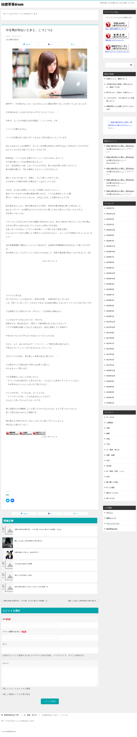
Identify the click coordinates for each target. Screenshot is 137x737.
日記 (108, 460)
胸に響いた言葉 (112, 482)
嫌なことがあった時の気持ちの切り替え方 (28, 541)
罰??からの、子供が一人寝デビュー (119, 92)
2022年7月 (110, 208)
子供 (108, 444)
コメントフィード (112, 523)
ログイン (109, 512)
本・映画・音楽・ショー (115, 471)
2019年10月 (110, 251)
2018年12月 (110, 273)
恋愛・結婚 (110, 455)
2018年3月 (110, 306)
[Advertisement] (49, 277)
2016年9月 (110, 381)
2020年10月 (110, 230)
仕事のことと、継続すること (117, 79)
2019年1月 (110, 268)
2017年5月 (110, 349)
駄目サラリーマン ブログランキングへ (117, 51)
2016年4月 (110, 397)
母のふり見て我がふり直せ (23, 575)
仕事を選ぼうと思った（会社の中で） (27, 552)
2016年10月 (110, 376)
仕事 (108, 428)
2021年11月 (110, 214)
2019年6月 (110, 262)
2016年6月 (110, 392)
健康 (108, 433)
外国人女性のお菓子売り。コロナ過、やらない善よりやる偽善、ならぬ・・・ (40, 529)
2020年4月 (110, 241)
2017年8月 (110, 338)
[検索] (119, 65)
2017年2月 (110, 360)
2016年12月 (110, 370)
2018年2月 (110, 311)
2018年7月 (110, 295)
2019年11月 (110, 246)
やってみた (110, 417)
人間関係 (109, 423)
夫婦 (108, 439)
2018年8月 (110, 289)
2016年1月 (110, 403)
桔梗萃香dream (12, 4)
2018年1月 (110, 316)
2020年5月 (110, 235)
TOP (11, 715)
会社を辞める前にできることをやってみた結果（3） (32, 587)
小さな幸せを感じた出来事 (23, 564)
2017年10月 (110, 327)
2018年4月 (110, 300)
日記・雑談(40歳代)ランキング (115, 29)
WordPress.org (111, 529)
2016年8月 (110, 387)
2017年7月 (110, 343)
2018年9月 (110, 284)
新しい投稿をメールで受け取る (16, 694)
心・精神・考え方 (12, 39)
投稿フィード (111, 518)
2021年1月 (110, 224)
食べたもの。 (111, 498)
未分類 (108, 466)
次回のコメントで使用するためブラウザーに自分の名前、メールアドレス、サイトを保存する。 (44, 655)
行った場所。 (111, 487)
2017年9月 (110, 333)
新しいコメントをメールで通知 (16, 689)
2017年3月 (110, 354)
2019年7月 (110, 257)
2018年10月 (110, 278)
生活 (108, 477)
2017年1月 (110, 365)
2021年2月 (110, 219)
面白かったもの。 (112, 493)
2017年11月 (110, 322)
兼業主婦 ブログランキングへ (114, 40)
